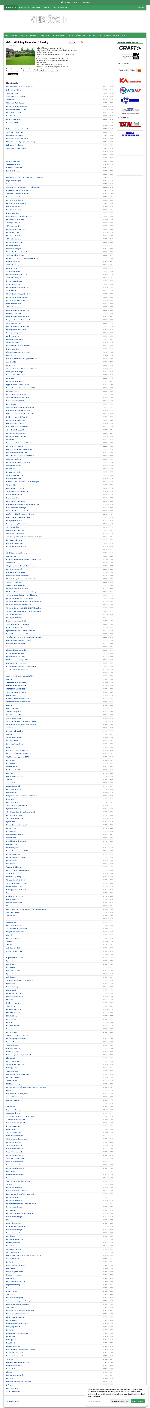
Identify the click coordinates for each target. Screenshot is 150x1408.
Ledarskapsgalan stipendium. (16, 1029)
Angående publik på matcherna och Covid (20, 514)
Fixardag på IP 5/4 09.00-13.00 (16, 663)
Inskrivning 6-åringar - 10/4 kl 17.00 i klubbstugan (22, 482)
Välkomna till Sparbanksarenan (16, 148)
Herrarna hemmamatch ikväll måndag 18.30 (20, 388)
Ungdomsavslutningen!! (14, 925)
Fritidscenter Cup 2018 (13, 770)
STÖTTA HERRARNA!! (13, 1391)
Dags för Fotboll (11, 116)
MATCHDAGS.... (11, 469)
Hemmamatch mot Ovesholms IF (17, 1191)
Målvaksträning (11, 977)
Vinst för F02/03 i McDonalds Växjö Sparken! (21, 721)
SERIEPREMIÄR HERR (13, 119)
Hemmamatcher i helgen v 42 (16, 1123)
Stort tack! (9, 1000)
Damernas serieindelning (14, 200)
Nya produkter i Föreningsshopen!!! (18, 517)
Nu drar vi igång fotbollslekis (16, 1038)
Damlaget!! (10, 1330)
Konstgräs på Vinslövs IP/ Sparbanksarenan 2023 (22, 258)
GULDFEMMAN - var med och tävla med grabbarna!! (23, 187)
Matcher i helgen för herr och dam (17, 317)
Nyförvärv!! (9, 1385)
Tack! (8, 647)
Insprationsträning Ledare (14, 958)
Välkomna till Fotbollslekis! (15, 103)
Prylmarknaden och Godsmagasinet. (18, 410)
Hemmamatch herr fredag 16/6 (16, 274)
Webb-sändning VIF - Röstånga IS (17, 624)
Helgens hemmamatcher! (14, 1165)
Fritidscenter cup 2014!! (14, 1365)
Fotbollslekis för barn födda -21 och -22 (19, 87)
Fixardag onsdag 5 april (14, 333)
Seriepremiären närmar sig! (15, 1064)
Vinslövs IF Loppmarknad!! (15, 1158)
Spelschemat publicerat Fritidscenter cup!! (20, 407)
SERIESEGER (10, 365)
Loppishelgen (11, 1178)
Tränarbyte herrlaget (13, 223)
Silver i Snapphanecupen (14, 1272)
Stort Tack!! (10, 1307)
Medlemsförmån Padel (13, 313)
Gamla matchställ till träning (15, 644)
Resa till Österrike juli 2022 (15, 401)
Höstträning (10, 799)
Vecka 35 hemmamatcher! (15, 1162)
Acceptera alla (137, 1401)
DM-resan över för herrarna (15, 423)
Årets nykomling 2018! (13, 711)
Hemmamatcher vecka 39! (15, 1142)
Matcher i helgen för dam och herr (17, 310)
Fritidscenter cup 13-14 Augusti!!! (17, 417)
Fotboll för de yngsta (13, 171)
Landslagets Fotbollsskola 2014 (17, 1323)
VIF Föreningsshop (12, 527)
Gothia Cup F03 (11, 695)
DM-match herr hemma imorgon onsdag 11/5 (21, 449)
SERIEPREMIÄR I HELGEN (14, 475)
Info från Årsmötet (12, 213)
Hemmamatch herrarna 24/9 (15, 229)
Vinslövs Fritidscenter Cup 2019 (16, 692)
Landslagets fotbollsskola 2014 (17, 1333)
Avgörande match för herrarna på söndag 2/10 (21, 368)
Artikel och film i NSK (13, 948)
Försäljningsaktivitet (13, 1327)
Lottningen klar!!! (11, 1019)
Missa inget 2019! (12, 708)
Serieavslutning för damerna (15, 501)
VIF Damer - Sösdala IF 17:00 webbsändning (21, 592)
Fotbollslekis (10, 760)
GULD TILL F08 (11, 355)
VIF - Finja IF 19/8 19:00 (13, 614)
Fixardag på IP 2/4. (12, 1068)
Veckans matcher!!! (12, 1045)
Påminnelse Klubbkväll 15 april (16, 109)
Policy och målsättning (13, 1223)
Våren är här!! (10, 873)
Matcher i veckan (12, 268)
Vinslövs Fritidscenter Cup (15, 255)
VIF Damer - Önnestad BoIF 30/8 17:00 (18, 605)
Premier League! (11, 1291)
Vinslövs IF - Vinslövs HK (14, 132)
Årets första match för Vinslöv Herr (17, 193)
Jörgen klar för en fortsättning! (16, 928)
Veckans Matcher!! (12, 1042)
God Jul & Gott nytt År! (13, 718)
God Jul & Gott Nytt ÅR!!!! (14, 776)
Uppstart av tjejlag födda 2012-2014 (18, 385)
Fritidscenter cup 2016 (13, 1003)
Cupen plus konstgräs (13, 249)
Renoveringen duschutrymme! (16, 203)
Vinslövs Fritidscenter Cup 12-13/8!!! (18, 346)
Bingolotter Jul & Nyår (13, 210)
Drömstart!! (10, 705)
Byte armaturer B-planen (14, 540)
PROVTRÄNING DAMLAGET (15, 219)
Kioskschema (10, 1336)
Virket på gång (11, 1006)
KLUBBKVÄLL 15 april (13, 113)
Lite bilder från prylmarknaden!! (16, 841)
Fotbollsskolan (11, 831)
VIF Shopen (10, 1359)
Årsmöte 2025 (11, 100)
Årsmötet (9, 679)
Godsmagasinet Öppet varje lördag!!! (18, 1301)
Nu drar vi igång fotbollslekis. (16, 857)
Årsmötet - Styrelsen (13, 1100)
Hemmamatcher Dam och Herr (16, 436)
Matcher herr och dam (13, 304)
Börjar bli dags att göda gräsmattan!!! (18, 870)
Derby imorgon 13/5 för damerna (17, 427)
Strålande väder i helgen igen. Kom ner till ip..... (21, 142)
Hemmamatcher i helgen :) (15, 1168)
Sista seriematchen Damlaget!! (16, 686)
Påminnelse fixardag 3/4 (14, 478)
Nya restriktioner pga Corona (15, 656)
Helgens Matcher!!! (12, 1032)
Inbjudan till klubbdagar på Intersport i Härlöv (21, 1349)
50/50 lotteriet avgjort (13, 226)
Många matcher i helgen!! (14, 135)
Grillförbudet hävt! (12, 741)
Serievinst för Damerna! (14, 737)
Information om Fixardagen (15, 653)
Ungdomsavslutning (13, 802)
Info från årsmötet (12, 122)
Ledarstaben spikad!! (13, 786)
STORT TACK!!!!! (11, 838)
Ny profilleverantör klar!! (14, 886)
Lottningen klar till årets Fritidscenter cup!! (20, 1194)
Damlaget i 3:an (11, 1369)
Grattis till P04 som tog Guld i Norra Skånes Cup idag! (24, 1255)
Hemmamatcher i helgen (14, 281)
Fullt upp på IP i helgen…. (14, 145)
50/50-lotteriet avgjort (13, 239)
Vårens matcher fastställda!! (15, 880)
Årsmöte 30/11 (11, 915)
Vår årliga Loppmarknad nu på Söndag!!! (19, 980)
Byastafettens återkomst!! (14, 996)
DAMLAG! (9, 747)
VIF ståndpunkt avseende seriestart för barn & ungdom (24, 637)
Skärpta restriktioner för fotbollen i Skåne (20, 566)
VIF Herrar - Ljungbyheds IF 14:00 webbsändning (22, 595)
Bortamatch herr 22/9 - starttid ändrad (18, 375)
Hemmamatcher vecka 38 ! (15, 1149)
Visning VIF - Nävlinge (13, 582)
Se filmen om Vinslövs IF (14, 903)
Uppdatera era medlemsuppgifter (17, 1362)
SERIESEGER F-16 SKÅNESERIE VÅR (18, 702)
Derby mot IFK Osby (13, 971)
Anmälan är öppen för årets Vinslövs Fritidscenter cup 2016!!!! (26, 1087)
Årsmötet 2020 (11, 556)
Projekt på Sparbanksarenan (15, 1226)
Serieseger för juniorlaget (14, 372)
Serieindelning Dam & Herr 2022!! (17, 491)
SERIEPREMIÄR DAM (13, 161)
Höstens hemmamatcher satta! (16, 825)
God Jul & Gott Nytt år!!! (14, 1097)
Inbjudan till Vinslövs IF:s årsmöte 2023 (19, 216)
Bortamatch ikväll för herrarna (16, 433)
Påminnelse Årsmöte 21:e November (18, 352)
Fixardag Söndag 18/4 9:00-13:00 (17, 524)
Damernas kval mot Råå (14, 569)
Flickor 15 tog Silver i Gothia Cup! (17, 750)
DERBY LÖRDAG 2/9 (13, 236)
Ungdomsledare (11, 922)
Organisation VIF (11, 792)
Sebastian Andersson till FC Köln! (17, 588)
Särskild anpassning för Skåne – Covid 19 (20, 553)
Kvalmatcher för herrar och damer (17, 576)
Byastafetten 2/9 (11, 822)
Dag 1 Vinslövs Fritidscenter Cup (17, 394)
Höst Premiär (10, 1171)
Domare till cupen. (12, 844)
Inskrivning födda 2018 (14, 168)
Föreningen (24, 7)
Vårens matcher (11, 767)
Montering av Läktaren (13, 1009)
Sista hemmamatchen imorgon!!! (17, 1139)
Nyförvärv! (9, 1378)
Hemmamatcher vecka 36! (15, 1155)
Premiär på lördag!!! (12, 1051)
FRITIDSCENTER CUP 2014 (15, 1353)
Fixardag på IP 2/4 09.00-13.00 (16, 890)
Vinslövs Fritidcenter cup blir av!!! (17, 511)
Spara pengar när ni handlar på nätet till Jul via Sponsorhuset (26, 909)
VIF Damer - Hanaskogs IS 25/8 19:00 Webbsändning (24, 608)
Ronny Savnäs (11, 404)
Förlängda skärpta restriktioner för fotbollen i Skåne (23, 559)
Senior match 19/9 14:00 (14, 1145)
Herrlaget (9, 1288)
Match (8, 1220)
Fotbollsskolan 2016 (13, 1013)
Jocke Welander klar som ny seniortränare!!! (20, 1116)
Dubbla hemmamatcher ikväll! (16, 621)
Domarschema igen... (13, 987)
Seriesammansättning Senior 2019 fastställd (21, 724)
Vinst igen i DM (11, 485)
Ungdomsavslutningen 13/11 (16, 1281)
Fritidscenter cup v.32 (13, 261)
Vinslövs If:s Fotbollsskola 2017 (17, 851)
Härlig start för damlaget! (14, 744)
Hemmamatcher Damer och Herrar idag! (19, 598)
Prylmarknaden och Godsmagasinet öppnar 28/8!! (22, 504)
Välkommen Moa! (12, 93)
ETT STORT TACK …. (12, 391)
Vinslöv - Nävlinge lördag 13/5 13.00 (18, 294)
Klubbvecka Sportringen (14, 877)
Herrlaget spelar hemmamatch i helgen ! (19, 1213)
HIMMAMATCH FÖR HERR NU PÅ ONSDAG (20, 456)
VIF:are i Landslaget (12, 906)
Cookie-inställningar (12, 1401)
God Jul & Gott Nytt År (13, 1259)
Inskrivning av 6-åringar (14, 90)
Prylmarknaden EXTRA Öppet (16, 572)
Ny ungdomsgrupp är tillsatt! (15, 1265)
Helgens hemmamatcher (14, 815)
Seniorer (36, 7)
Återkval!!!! (9, 935)
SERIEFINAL (10, 378)
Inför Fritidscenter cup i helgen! (16, 508)
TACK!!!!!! (9, 1184)
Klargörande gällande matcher (16, 650)
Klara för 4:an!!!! (11, 1129)
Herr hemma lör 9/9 (12, 232)
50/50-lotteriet (11, 291)
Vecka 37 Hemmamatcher (14, 1152)
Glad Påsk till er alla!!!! (13, 1061)
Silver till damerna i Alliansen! (16, 715)
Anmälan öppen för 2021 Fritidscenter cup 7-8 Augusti (24, 537)
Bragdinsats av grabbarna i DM (16, 446)
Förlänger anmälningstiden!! (15, 1317)
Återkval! (9, 941)
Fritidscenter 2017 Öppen (14, 896)
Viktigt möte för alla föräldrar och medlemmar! (21, 796)
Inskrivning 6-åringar (13, 1048)
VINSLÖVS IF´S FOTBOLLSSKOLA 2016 (19, 1035)
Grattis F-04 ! (10, 1268)
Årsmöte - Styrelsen (12, 912)
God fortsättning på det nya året (17, 1094)
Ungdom (47, 7)
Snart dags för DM (12, 342)
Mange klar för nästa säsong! (16, 932)
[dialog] (116, 1395)
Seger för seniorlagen (13, 181)
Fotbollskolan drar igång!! (14, 1298)
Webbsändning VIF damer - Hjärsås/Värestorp (21, 579)
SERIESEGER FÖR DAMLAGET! (16, 682)
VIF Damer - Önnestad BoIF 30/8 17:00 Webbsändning (24, 601)
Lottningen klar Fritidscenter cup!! (17, 138)
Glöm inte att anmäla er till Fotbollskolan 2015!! (21, 1204)
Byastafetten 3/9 (11, 990)
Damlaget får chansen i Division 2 (17, 546)
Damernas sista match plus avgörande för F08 (21, 359)
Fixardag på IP (11, 1340)
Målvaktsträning (11, 964)
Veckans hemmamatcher (14, 818)
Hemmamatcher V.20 (13, 854)
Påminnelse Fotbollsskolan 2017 (17, 835)
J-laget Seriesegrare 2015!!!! (15, 1119)
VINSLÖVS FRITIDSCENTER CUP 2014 (18, 1382)
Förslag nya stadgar (13, 336)
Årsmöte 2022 (11, 362)
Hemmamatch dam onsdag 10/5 (17, 297)
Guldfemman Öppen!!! (13, 1077)
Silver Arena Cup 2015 (13, 1249)
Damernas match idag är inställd (17, 300)
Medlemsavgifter (12, 847)
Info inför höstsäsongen (14, 627)
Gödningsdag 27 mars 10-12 (15, 530)
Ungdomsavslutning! (13, 1388)
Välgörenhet (10, 440)
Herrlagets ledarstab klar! (14, 731)
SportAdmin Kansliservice (15, 533)
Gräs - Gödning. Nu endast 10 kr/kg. (27, 42)
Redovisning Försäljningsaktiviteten (18, 1304)
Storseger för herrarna (13, 465)
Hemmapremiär (11, 860)
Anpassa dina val (94, 1401)
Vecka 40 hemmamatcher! (15, 1136)
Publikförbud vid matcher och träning (18, 634)
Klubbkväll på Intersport (14, 1084)
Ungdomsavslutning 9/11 (14, 789)
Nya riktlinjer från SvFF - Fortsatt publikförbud (21, 631)
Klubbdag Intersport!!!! (13, 1346)
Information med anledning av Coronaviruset (21, 666)
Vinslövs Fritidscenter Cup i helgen (17, 397)
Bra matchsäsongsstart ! (14, 1356)
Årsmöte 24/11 (11, 1278)
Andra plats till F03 (12, 1252)
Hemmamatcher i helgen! (14, 1187)
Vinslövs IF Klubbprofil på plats (16, 883)
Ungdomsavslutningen (13, 1110)
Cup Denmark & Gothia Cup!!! (16, 993)
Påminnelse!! (10, 1058)
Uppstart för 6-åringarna (14, 867)
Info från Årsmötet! (12, 498)
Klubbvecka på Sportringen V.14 (17, 660)
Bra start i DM (10, 1246)
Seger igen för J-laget (13, 459)
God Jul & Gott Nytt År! (13, 899)
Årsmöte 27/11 (11, 783)
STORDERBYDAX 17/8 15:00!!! (16, 689)
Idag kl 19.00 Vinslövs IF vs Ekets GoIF (19, 754)
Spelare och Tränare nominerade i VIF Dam (20, 676)
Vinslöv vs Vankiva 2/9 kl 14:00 (16, 805)
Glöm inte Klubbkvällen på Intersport (18, 1074)
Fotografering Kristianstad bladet (17, 1314)
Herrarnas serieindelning (14, 197)
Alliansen (9, 1372)
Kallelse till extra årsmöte (14, 339)
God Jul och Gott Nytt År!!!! (15, 206)
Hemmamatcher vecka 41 (14, 1126)
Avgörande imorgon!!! (13, 1132)
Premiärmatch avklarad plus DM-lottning (19, 190)
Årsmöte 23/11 (11, 563)
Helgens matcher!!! (12, 1026)
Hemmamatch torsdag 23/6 (15, 420)
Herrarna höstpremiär (13, 245)
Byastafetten (10, 961)
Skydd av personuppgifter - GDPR (17, 757)
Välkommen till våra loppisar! (16, 96)
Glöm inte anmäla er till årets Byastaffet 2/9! (20, 812)
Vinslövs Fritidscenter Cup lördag (17, 252)
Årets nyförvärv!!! (11, 1081)
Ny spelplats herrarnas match (16, 329)
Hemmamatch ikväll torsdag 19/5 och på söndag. (22, 443)
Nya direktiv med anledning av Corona (18, 640)
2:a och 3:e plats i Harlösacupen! (17, 669)
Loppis (8, 893)
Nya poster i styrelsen (13, 1275)
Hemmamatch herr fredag (14, 242)
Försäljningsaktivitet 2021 (14, 520)
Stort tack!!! (10, 1294)
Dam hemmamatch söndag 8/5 (16, 452)
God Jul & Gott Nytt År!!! (14, 495)
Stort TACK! (10, 773)
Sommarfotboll (11, 828)
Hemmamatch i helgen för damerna (18, 462)
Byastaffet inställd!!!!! (13, 809)
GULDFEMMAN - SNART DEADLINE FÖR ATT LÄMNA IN (24, 177)
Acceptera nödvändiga (120, 1401)
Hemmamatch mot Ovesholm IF (16, 106)
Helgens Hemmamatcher (14, 1239)
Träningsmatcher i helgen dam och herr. (19, 184)
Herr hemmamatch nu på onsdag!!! (17, 287)
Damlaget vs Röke (12, 1320)
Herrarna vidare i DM (13, 472)
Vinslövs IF (11, 7)
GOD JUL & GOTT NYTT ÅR (15, 1375)
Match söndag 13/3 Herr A (15, 488)
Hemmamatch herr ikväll (14, 381)
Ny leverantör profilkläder (14, 543)
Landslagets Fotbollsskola (15, 1174)
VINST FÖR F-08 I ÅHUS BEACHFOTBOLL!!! (20, 414)
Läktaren (9, 1022)
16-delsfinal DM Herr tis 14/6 (15, 430)
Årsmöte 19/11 (11, 734)
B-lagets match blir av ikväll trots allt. (18, 320)
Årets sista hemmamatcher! (15, 585)
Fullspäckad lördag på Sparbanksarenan (19, 129)
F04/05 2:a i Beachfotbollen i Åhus (17, 699)
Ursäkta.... (9, 1090)
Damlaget (9, 1262)
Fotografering (11, 1210)
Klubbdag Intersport (13, 1242)
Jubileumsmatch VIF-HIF (14, 951)
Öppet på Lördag (12, 1071)
